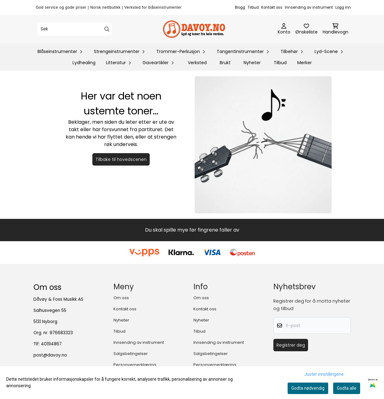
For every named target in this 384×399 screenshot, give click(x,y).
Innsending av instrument (309, 7)
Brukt (225, 63)
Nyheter (252, 63)
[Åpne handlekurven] (335, 29)
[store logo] (194, 29)
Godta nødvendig (307, 388)
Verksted (197, 63)
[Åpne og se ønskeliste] (306, 29)
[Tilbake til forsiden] (263, 144)
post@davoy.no (50, 355)
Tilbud (253, 7)
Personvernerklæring (134, 364)
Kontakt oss (271, 7)
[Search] (107, 29)
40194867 (51, 344)
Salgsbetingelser (130, 353)
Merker (304, 63)
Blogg (240, 7)
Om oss (121, 297)
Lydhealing (84, 63)
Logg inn (343, 7)
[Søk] (74, 29)
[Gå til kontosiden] (284, 29)
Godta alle (346, 388)
